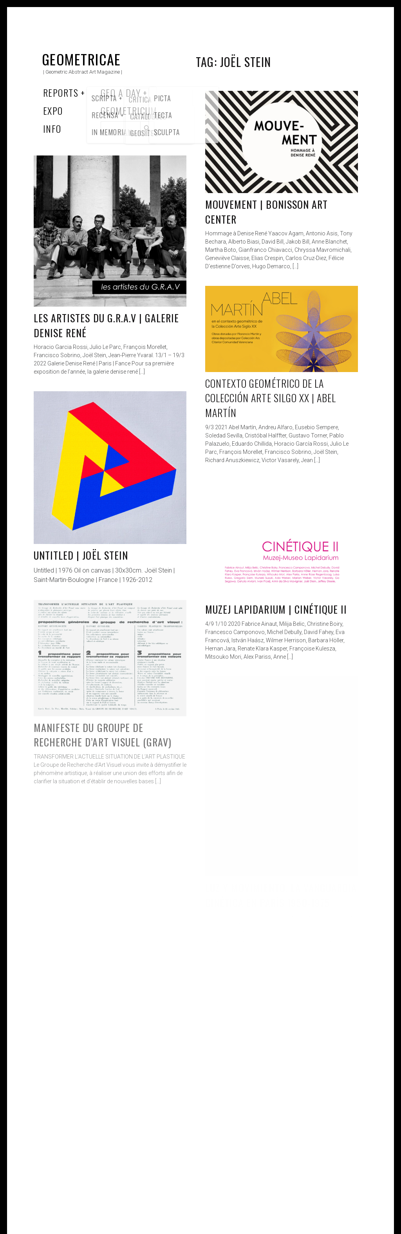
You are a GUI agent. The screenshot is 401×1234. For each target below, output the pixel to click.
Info (52, 128)
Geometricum (129, 110)
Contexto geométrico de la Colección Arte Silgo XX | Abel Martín (270, 398)
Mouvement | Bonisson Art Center (266, 212)
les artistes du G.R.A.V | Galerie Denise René (106, 325)
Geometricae (81, 59)
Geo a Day (121, 92)
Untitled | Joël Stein (81, 555)
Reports (60, 92)
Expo (53, 110)
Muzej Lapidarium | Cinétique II (276, 609)
